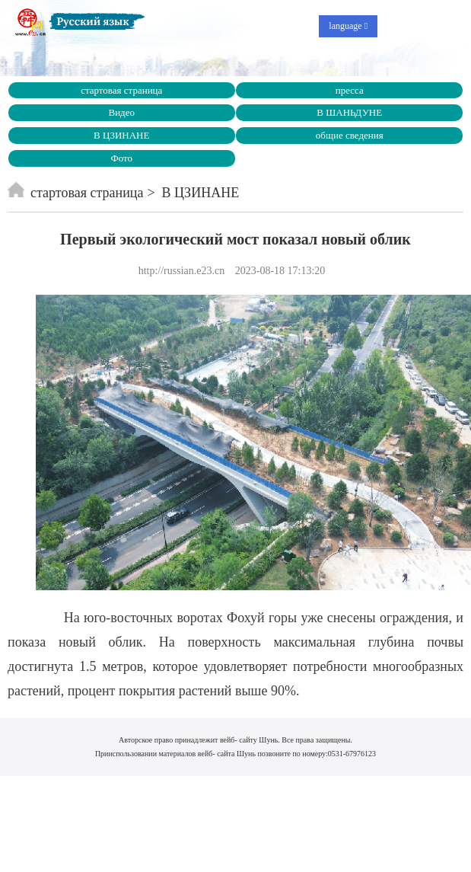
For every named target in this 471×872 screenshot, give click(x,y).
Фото (121, 158)
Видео (121, 112)
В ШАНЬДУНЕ (349, 112)
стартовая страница (121, 90)
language (348, 26)
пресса (350, 90)
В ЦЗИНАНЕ (121, 135)
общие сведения (349, 135)
